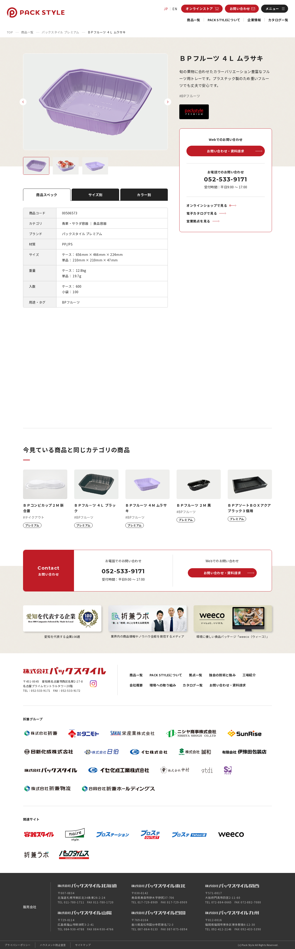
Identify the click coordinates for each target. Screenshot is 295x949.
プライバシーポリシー (18, 945)
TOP (10, 32)
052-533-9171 (225, 179)
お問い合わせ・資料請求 (227, 685)
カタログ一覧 (278, 20)
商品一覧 (193, 20)
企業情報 (254, 20)
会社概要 (136, 685)
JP (166, 8)
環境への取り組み (163, 685)
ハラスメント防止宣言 (53, 945)
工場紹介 (249, 675)
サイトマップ (83, 945)
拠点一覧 (195, 675)
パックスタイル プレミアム (60, 32)
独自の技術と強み (222, 675)
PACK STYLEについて (224, 20)
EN (174, 8)
